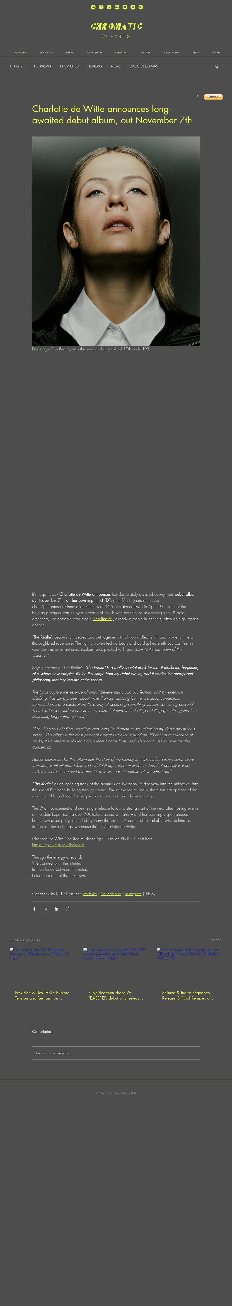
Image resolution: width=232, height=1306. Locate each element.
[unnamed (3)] (109, 7)
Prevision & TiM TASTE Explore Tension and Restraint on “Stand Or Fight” (42, 995)
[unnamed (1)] (125, 7)
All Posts (16, 66)
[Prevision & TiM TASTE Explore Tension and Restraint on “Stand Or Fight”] (42, 966)
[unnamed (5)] (132, 7)
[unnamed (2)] (93, 7)
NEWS (116, 66)
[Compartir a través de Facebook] (34, 909)
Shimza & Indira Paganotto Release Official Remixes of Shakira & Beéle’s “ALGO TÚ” (188, 995)
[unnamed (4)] (101, 7)
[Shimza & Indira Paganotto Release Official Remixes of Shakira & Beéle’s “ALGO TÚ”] (189, 966)
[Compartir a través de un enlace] (67, 909)
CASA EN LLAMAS (144, 66)
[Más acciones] (197, 96)
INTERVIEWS (41, 66)
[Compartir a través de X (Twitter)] (45, 909)
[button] (217, 66)
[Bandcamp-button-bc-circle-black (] (117, 7)
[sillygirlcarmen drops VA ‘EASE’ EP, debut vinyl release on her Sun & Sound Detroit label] (116, 966)
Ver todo (216, 939)
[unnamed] (140, 7)
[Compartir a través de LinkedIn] (56, 909)
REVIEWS (95, 66)
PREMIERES (69, 66)
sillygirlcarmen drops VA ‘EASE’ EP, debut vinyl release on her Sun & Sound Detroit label (115, 995)
